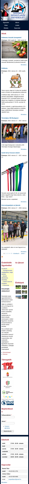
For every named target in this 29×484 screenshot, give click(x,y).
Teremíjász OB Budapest (10, 118)
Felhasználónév (7, 415)
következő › (16, 253)
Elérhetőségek (7, 352)
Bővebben (4, 482)
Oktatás (6, 28)
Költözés (5, 68)
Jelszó (4, 421)
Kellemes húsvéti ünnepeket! (11, 37)
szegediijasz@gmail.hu (14, 479)
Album (17, 22)
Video (6, 25)
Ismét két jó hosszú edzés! (11, 153)
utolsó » (23, 253)
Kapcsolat (17, 28)
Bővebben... (24, 64)
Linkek (17, 25)
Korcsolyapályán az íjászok (11, 205)
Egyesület (6, 22)
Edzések (5, 354)
